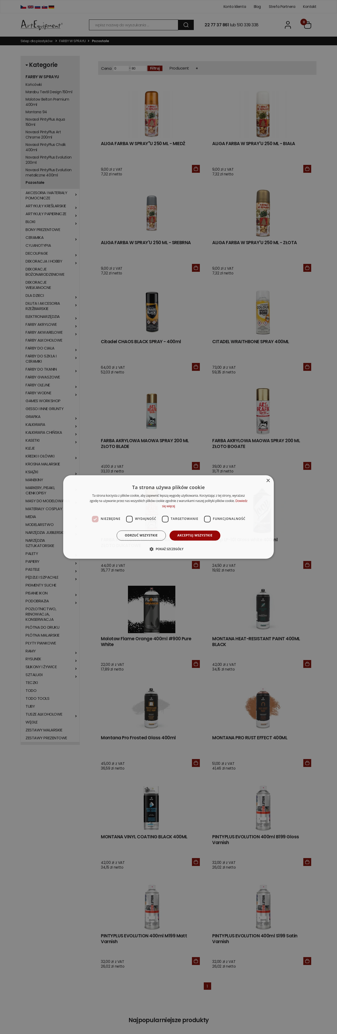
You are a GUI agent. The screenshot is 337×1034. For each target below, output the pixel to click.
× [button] (268, 481)
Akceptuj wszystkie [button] (194, 535)
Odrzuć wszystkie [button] (141, 535)
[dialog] (168, 517)
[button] (168, 549)
